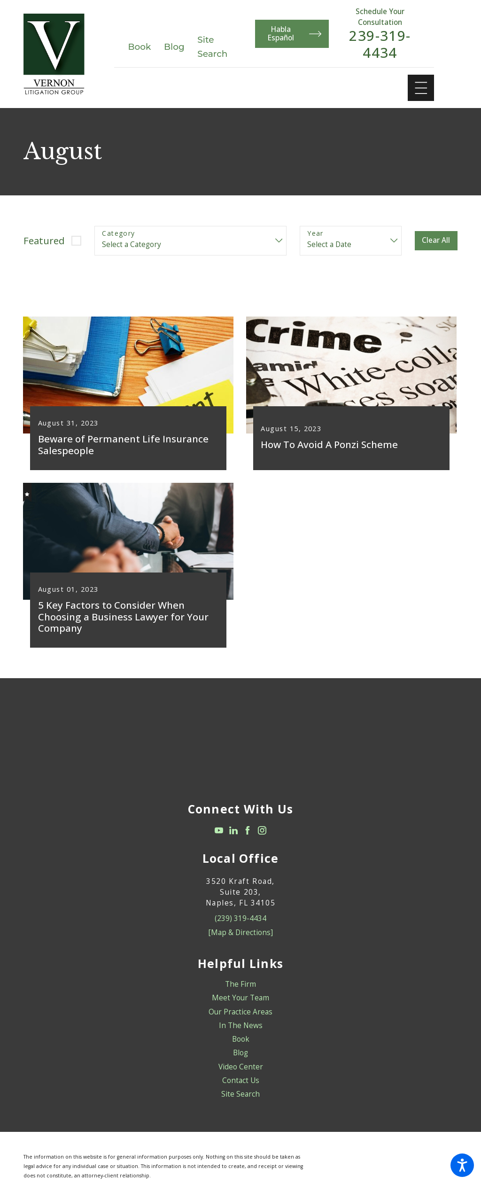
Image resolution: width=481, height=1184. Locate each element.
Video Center (240, 1072)
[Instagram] (262, 836)
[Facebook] (247, 836)
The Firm (240, 990)
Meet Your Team (240, 1004)
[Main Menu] (421, 88)
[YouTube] (219, 836)
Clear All (436, 240)
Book (139, 46)
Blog (174, 46)
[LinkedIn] (233, 836)
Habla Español (295, 33)
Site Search (240, 1100)
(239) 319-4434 (240, 924)
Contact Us (240, 1086)
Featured (43, 240)
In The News (241, 1032)
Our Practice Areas (240, 1017)
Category (118, 234)
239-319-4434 (380, 44)
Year (315, 234)
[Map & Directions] (241, 938)
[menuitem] (240, 990)
